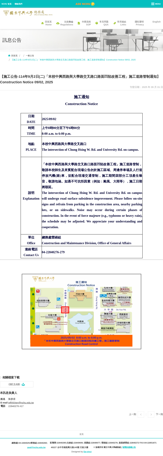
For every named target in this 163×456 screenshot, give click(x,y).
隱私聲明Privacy (139, 23)
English (156, 21)
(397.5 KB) (14, 384)
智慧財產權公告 (129, 447)
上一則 (132, 414)
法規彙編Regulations (66, 23)
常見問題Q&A (103, 23)
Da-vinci (88, 451)
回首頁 (14, 55)
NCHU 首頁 (6, 4)
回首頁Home (48, 23)
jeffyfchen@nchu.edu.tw (21, 402)
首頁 (81, 434)
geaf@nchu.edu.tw (36, 447)
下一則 (159, 414)
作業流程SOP (86, 23)
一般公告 (30, 55)
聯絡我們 (18, 4)
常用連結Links (121, 23)
